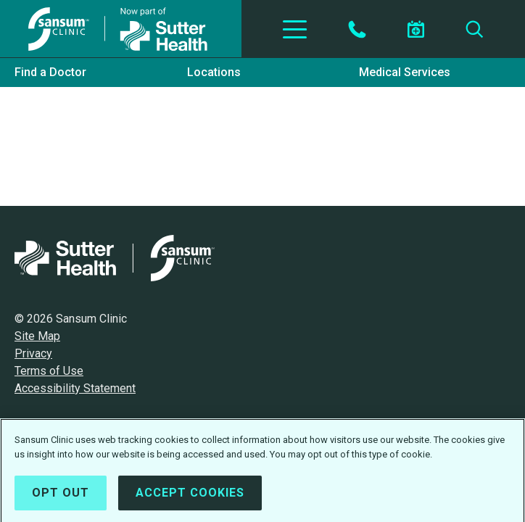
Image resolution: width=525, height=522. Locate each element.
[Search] (475, 29)
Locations (214, 72)
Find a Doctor (50, 72)
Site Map (37, 336)
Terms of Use (49, 371)
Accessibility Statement (75, 388)
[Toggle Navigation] (295, 29)
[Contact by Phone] (357, 29)
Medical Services (404, 72)
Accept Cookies (190, 495)
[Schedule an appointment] (415, 29)
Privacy (33, 353)
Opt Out (60, 495)
